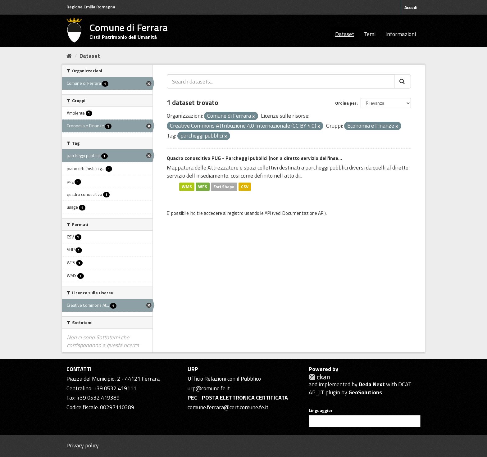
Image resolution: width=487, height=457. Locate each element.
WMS (187, 186)
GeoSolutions (365, 392)
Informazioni (400, 34)
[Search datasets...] (280, 81)
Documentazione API (303, 213)
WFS (202, 186)
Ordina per (346, 103)
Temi (369, 34)
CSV (244, 186)
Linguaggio (320, 410)
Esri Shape (223, 186)
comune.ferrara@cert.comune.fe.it (228, 407)
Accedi (410, 7)
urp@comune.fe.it (209, 388)
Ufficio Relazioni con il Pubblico (224, 378)
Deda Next (372, 384)
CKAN (319, 377)
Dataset (344, 34)
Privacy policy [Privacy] (82, 445)
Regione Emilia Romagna (90, 6)
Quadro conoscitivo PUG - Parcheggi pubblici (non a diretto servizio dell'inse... (254, 158)
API (268, 213)
